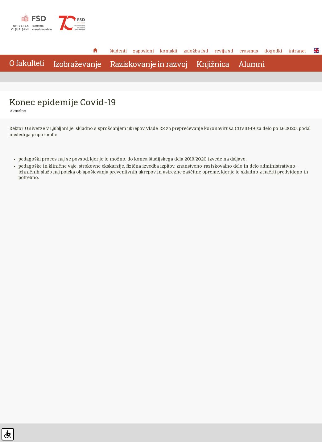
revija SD (223, 50)
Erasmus (248, 50)
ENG (314, 50)
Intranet (297, 50)
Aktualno (18, 111)
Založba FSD (196, 50)
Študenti (118, 50)
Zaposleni (143, 50)
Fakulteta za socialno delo (47, 23)
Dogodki (273, 50)
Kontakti (168, 50)
